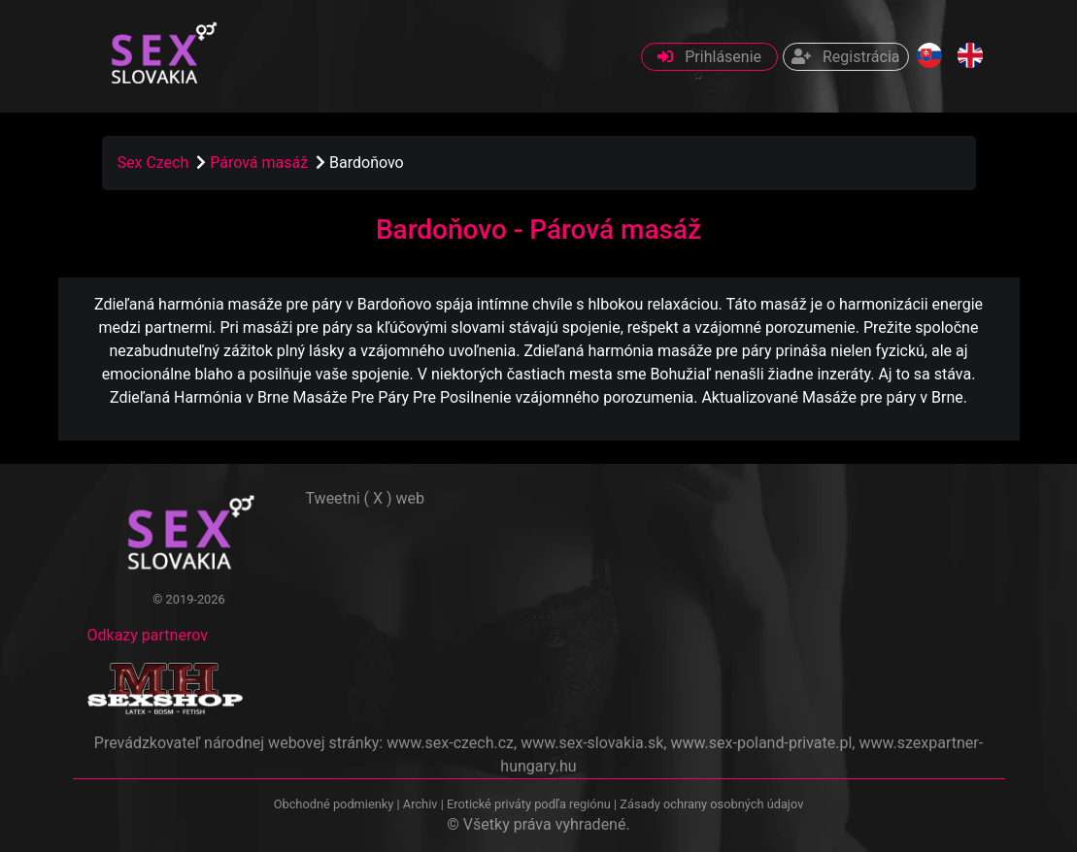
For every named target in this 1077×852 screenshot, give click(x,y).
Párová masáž (261, 162)
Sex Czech (153, 162)
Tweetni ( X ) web (365, 498)
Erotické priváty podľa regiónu (529, 804)
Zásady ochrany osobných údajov (711, 804)
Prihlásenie (709, 57)
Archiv (420, 804)
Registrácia (845, 57)
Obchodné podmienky (335, 804)
